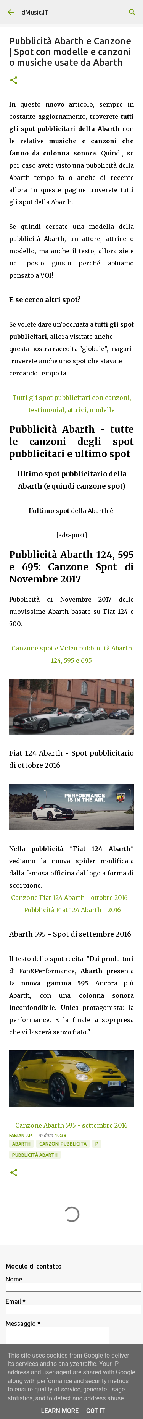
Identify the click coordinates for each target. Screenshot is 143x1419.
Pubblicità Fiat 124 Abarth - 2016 (72, 910)
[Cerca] (132, 12)
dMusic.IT (35, 12)
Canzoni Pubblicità (63, 1143)
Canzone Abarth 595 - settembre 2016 (71, 1125)
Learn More (60, 1410)
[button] (13, 81)
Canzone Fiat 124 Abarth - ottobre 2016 (69, 897)
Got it (95, 1410)
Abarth (21, 1143)
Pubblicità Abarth (35, 1154)
